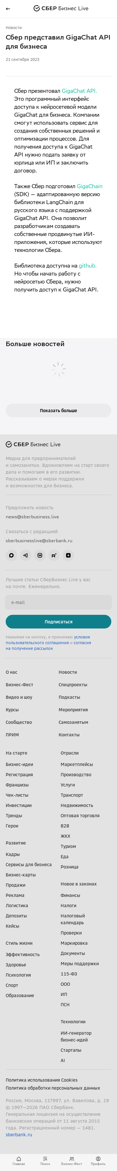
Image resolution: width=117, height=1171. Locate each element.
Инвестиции (19, 805)
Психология (18, 975)
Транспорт (72, 795)
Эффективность (23, 954)
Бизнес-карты (21, 875)
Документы (73, 953)
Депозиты (16, 916)
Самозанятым (73, 722)
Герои (12, 826)
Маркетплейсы (77, 764)
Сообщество (19, 722)
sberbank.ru (19, 1134)
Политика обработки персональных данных (53, 1088)
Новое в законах (79, 884)
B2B (65, 826)
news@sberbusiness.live (32, 516)
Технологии (73, 1021)
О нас (11, 672)
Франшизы (17, 785)
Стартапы (71, 1050)
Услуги (68, 785)
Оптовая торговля (80, 815)
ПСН (65, 1004)
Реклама (15, 895)
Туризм (68, 846)
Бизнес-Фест (19, 684)
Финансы (70, 895)
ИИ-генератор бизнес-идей (76, 1036)
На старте (16, 753)
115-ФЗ (69, 974)
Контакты (69, 734)
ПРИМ (12, 734)
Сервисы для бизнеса (29, 864)
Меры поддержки (80, 963)
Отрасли (70, 753)
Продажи (15, 885)
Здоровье (16, 964)
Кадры (13, 854)
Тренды (14, 815)
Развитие (16, 843)
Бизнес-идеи (19, 764)
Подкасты (69, 697)
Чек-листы (17, 795)
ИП (64, 994)
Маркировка (74, 943)
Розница (70, 867)
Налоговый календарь (73, 919)
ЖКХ (65, 836)
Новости (14, 27)
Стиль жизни (19, 943)
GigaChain (89, 187)
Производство (76, 774)
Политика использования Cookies (42, 1080)
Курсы (12, 709)
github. (88, 266)
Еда (65, 856)
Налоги (68, 905)
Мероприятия (73, 709)
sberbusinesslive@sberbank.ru (39, 540)
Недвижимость (77, 805)
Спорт (12, 985)
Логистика (17, 905)
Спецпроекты (73, 684)
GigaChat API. (79, 91)
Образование (20, 995)
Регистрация (19, 774)
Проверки (71, 933)
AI (63, 1060)
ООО (65, 984)
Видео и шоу (19, 697)
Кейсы (12, 926)
